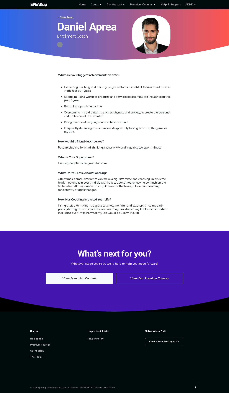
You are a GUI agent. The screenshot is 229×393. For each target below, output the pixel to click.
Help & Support (171, 4)
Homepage (36, 338)
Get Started (114, 4)
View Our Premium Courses (149, 278)
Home (82, 4)
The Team (36, 357)
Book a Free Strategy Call (164, 341)
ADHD (189, 4)
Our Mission (37, 351)
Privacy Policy (95, 338)
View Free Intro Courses (79, 278)
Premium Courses (141, 4)
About (94, 4)
